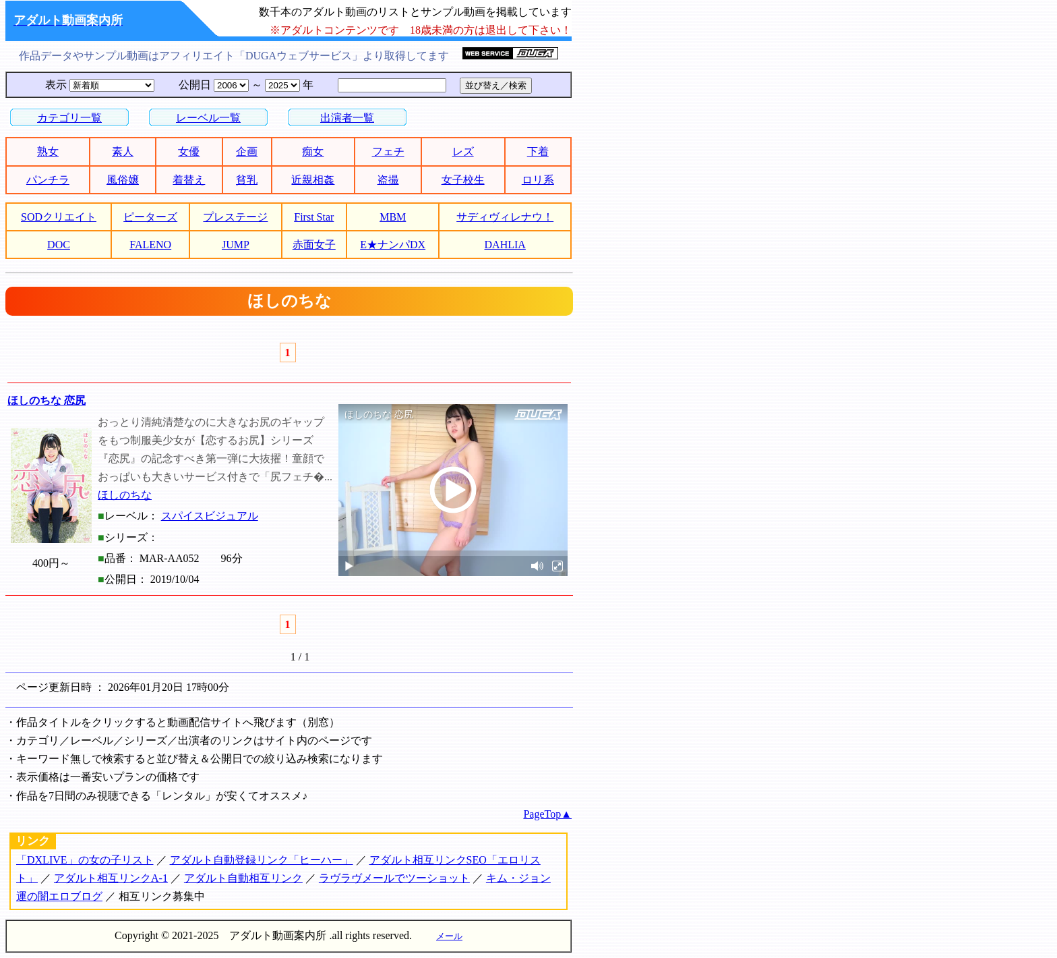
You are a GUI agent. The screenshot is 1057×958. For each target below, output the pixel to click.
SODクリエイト (58, 217)
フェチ (388, 151)
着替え (189, 180)
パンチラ (47, 180)
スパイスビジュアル (209, 516)
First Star (314, 217)
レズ (463, 151)
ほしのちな (125, 495)
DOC (58, 244)
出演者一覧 (347, 117)
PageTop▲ (547, 814)
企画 (247, 151)
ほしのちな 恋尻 (46, 400)
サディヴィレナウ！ (504, 217)
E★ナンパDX (392, 244)
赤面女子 (314, 244)
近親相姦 (312, 180)
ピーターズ (150, 217)
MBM (393, 217)
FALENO (150, 244)
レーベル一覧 (208, 117)
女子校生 (463, 180)
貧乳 (247, 180)
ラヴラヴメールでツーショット (394, 878)
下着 (538, 151)
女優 (189, 151)
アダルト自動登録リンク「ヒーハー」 (261, 860)
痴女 (313, 151)
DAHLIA (505, 244)
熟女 (48, 151)
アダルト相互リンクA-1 (111, 878)
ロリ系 (538, 180)
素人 (122, 151)
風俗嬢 (123, 180)
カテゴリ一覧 (69, 117)
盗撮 (388, 180)
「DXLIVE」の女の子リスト (85, 860)
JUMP (235, 244)
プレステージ (235, 217)
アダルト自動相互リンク (243, 878)
